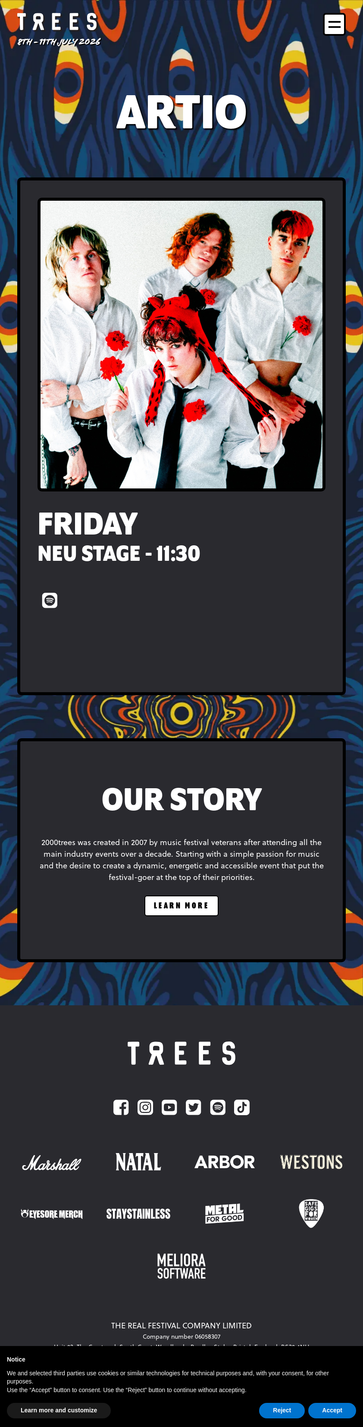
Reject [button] (282, 1410)
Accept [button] (332, 1410)
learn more (181, 906)
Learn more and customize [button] (59, 1410)
